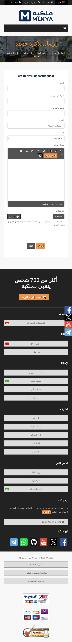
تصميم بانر (36, 389)
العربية (61, 2)
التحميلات (36, 451)
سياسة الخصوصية (36, 581)
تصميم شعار (36, 380)
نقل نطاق (36, 351)
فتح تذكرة (36, 480)
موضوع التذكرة (57, 107)
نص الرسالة (59, 145)
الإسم (62, 83)
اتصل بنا (48, 2)
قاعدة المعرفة (36, 489)
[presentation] (41, 235)
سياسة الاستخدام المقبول (36, 572)
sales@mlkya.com (53, 521)
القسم (61, 120)
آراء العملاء (36, 434)
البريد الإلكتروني (57, 95)
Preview (50, 155)
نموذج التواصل (36, 472)
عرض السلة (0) (32, 2)
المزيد (14, 216)
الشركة (36, 418)
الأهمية (61, 132)
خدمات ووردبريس (36, 397)
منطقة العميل (13, 2)
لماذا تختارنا (36, 426)
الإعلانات (36, 443)
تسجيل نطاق (36, 343)
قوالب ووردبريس (36, 372)
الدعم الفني (27, 53)
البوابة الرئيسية (58, 53)
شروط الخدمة (36, 564)
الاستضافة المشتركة (36, 322)
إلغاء (31, 246)
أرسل (40, 246)
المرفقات (60, 211)
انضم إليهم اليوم (34, 297)
